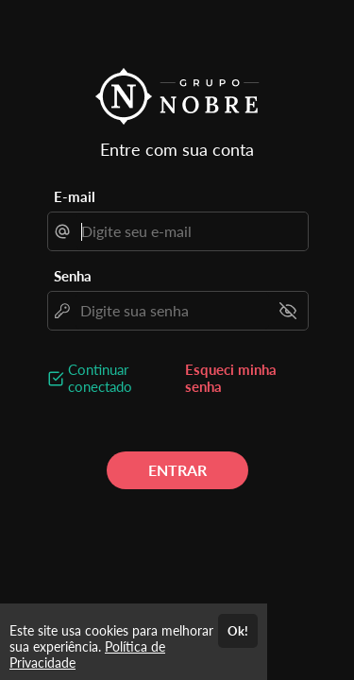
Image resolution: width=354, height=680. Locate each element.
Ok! (238, 630)
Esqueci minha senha (231, 378)
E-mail (74, 196)
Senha (73, 275)
